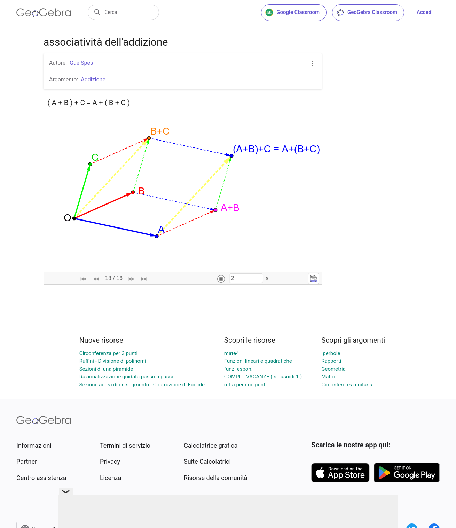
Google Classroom (292, 12)
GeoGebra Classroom (366, 12)
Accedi (425, 12)
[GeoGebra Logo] (43, 12)
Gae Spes (81, 62)
